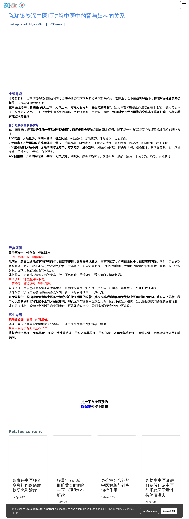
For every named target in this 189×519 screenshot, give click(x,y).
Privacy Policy (114, 508)
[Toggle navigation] (184, 5)
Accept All (169, 510)
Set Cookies (150, 510)
